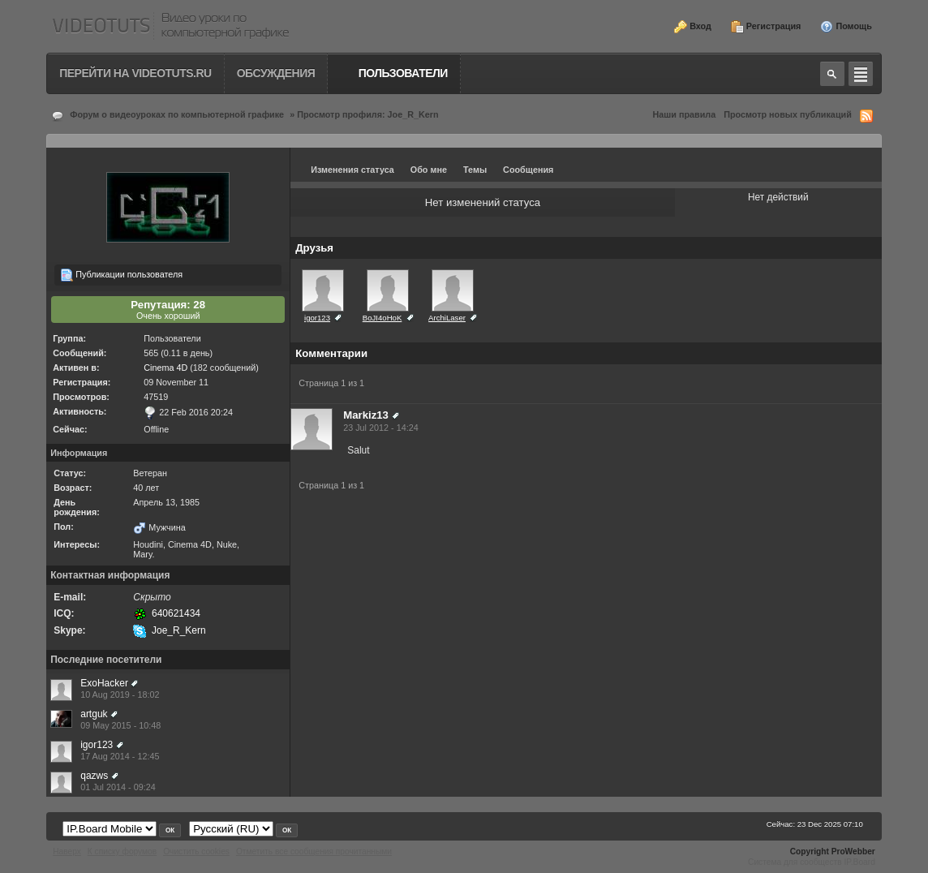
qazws (94, 775)
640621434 (176, 613)
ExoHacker (104, 683)
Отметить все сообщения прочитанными (314, 851)
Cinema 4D (165, 367)
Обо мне (428, 169)
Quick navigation (861, 74)
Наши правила (684, 114)
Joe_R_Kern (179, 630)
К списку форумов (122, 851)
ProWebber (853, 851)
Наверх (67, 851)
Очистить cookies (196, 851)
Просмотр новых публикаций (788, 114)
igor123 (96, 744)
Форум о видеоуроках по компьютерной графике (177, 114)
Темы (475, 169)
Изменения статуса (352, 169)
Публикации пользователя (121, 275)
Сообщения (528, 169)
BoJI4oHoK (382, 317)
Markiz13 (366, 415)
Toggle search (832, 74)
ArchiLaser (447, 317)
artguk (93, 714)
